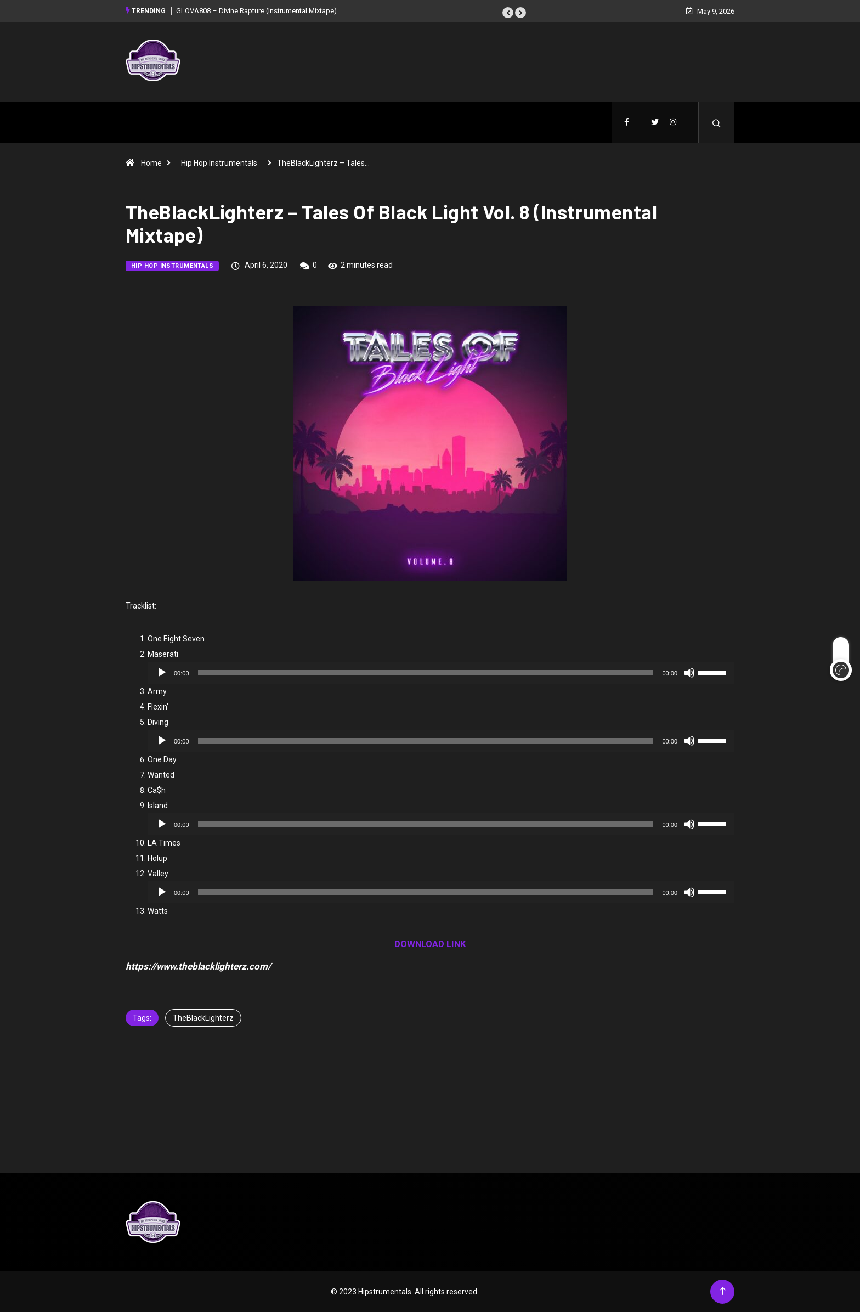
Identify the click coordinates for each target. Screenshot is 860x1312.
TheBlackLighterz (203, 1017)
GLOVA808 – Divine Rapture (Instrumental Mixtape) (256, 11)
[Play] (161, 672)
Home (151, 163)
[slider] (426, 672)
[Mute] (689, 672)
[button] (507, 12)
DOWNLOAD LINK (430, 943)
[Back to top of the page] (722, 1291)
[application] (441, 673)
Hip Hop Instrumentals (219, 163)
